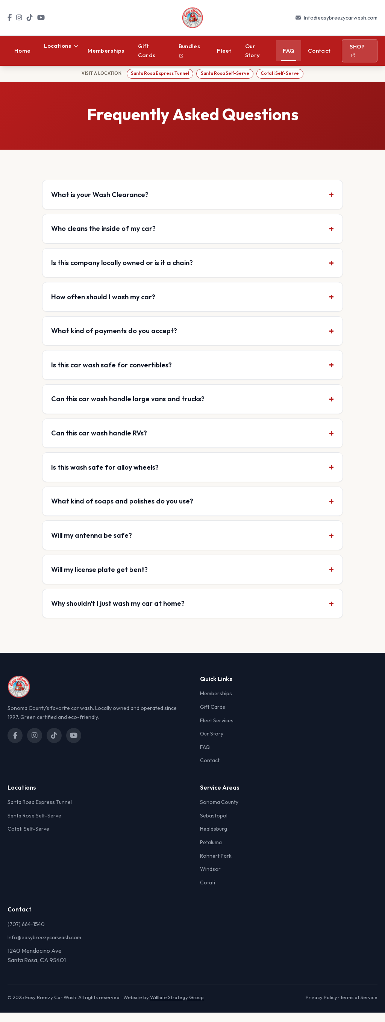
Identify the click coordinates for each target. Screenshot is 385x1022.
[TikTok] (30, 17)
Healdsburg (213, 838)
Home (22, 50)
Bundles (189, 50)
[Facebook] (10, 17)
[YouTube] (41, 17)
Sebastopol (213, 825)
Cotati (207, 892)
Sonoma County (219, 811)
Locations (61, 45)
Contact (319, 50)
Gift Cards (147, 50)
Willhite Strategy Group (177, 1007)
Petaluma (211, 851)
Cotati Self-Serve (281, 74)
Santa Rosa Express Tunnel (158, 74)
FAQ (288, 50)
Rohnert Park (216, 865)
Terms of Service (358, 1007)
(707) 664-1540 (26, 933)
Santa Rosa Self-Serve (224, 74)
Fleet (224, 50)
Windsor (210, 878)
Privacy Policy (321, 1007)
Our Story (252, 50)
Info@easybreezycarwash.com (340, 17)
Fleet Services (216, 729)
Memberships (106, 50)
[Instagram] (19, 17)
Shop (357, 50)
